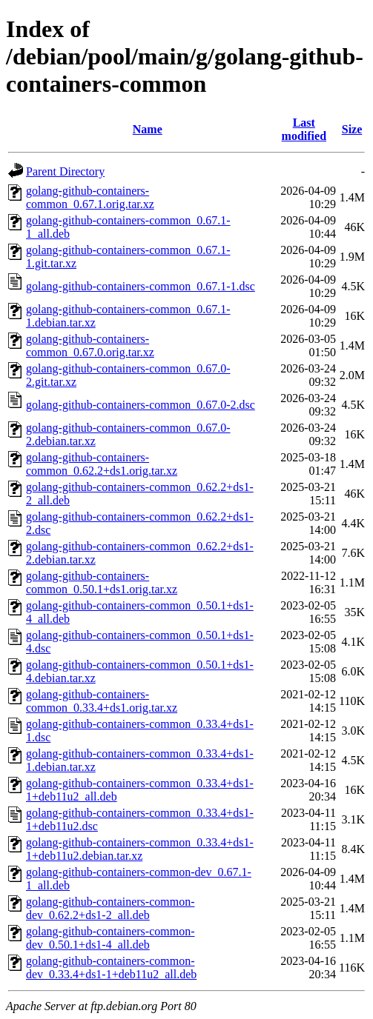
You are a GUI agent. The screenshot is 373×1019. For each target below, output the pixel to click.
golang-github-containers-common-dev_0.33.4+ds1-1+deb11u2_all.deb (111, 967)
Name (147, 129)
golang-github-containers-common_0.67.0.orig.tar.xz (90, 345)
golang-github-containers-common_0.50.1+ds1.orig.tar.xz (101, 582)
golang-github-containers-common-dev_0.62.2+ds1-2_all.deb (110, 908)
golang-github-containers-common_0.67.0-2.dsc (140, 404)
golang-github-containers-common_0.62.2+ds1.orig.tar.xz (101, 464)
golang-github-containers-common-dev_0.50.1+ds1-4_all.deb (110, 938)
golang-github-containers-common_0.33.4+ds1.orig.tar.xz (101, 701)
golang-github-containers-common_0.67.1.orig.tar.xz (90, 197)
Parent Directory (65, 171)
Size (352, 129)
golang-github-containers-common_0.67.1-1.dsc (140, 286)
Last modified (304, 129)
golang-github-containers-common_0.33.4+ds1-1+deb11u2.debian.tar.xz (140, 849)
